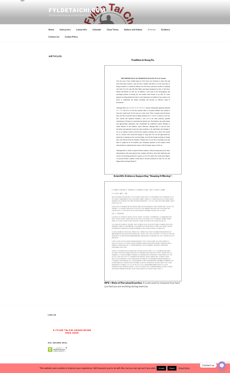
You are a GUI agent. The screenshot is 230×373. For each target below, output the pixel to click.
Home (51, 29)
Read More (184, 368)
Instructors (65, 29)
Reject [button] (172, 368)
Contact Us (53, 36)
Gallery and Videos (133, 29)
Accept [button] (161, 368)
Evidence (165, 29)
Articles (152, 29)
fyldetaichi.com (77, 10)
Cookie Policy (71, 36)
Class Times (113, 29)
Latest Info (81, 29)
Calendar (96, 29)
